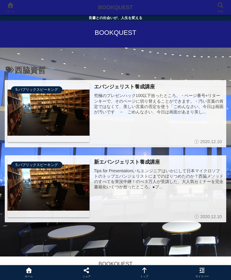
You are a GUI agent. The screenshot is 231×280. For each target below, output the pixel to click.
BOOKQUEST (115, 7)
